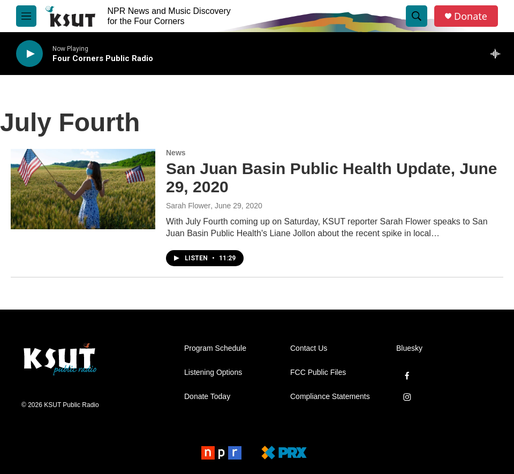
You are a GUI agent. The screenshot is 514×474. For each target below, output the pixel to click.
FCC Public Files (318, 372)
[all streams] (498, 53)
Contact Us (308, 348)
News (176, 152)
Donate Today (207, 397)
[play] (29, 54)
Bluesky (409, 348)
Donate (470, 16)
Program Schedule (215, 348)
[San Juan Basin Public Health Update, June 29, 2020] (83, 189)
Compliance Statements (330, 397)
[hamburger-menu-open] (26, 16)
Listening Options (213, 372)
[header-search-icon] (416, 16)
